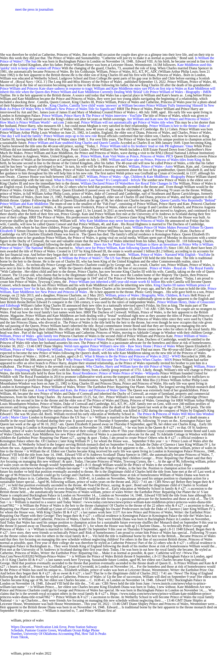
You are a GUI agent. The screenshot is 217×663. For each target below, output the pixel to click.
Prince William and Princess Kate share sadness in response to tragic (47, 88)
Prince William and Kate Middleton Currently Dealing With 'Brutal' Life (100, 92)
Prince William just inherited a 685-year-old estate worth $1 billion (114, 282)
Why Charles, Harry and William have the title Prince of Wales (128, 366)
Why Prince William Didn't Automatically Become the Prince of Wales (57, 339)
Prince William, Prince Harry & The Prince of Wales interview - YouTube (92, 115)
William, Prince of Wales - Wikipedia (25, 349)
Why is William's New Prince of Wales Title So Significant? (75, 109)
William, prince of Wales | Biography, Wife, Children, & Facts (147, 295)
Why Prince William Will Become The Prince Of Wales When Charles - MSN (119, 359)
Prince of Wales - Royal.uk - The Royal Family (182, 268)
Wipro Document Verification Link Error (38, 627)
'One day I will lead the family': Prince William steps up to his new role (48, 136)
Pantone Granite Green (40, 630)
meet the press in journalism (34, 9)
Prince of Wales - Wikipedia (140, 373)
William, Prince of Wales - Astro (151, 166)
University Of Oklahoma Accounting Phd (52, 633)
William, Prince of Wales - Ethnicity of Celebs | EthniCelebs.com (95, 349)
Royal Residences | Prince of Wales (97, 373)
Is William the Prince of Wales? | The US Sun (90, 258)
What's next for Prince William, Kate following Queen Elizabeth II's (122, 248)
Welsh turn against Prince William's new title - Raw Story (103, 346)
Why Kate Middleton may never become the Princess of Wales (121, 220)
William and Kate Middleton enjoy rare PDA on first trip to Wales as (141, 88)
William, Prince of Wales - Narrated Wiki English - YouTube (169, 254)
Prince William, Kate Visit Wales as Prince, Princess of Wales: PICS (127, 156)
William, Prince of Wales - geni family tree (29, 336)
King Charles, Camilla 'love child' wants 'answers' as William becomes (98, 105)
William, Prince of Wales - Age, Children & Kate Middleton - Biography (136, 176)
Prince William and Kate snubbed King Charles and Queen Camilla (73, 143)
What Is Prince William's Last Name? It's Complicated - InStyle (97, 180)
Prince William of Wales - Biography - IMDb (180, 92)
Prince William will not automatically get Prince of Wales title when (127, 122)
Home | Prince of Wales (159, 346)
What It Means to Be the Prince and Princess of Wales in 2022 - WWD (133, 356)
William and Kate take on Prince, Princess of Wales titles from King (155, 159)
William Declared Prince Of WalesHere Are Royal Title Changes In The (130, 183)
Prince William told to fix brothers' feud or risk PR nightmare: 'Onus (147, 146)
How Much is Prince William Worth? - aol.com (32, 122)
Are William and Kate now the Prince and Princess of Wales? (168, 119)
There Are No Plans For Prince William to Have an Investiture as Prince (142, 244)
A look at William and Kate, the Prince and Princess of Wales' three (81, 390)
